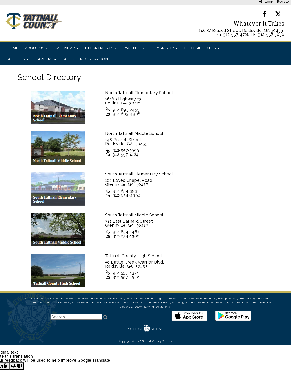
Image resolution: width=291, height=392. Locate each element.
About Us (36, 48)
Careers (45, 59)
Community (164, 48)
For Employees (201, 48)
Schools (18, 59)
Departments (101, 48)
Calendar (66, 48)
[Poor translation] (16, 366)
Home (12, 48)
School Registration (85, 59)
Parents (133, 48)
